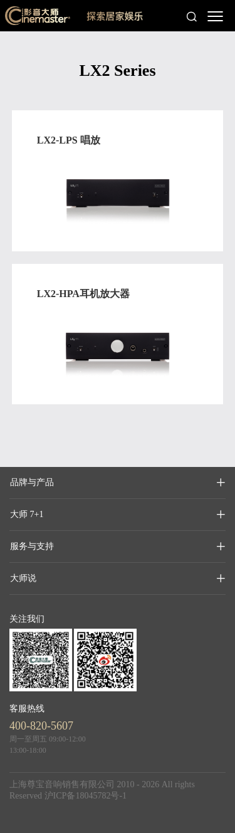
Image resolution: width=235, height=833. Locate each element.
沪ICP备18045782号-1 (85, 795)
